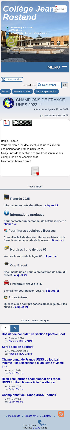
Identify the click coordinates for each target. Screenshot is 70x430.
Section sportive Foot (46, 91)
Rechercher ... (29, 85)
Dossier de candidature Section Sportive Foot (33, 334)
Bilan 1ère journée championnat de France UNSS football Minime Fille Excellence (31, 380)
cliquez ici (51, 205)
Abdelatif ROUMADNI (54, 115)
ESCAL (36, 427)
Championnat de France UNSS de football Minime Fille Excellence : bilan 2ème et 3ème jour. (33, 363)
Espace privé (30, 416)
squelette (46, 416)
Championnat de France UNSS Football (29, 395)
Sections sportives (22, 91)
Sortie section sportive (17, 346)
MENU (53, 67)
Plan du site (13, 416)
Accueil (5, 91)
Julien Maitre (16, 373)
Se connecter (14, 79)
